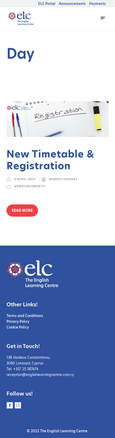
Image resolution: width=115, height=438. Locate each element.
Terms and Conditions (25, 315)
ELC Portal (46, 3)
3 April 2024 (24, 179)
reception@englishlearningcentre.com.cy (40, 374)
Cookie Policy (18, 327)
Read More (22, 210)
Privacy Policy (18, 321)
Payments (97, 3)
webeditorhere (63, 179)
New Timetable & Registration (50, 159)
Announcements (72, 3)
